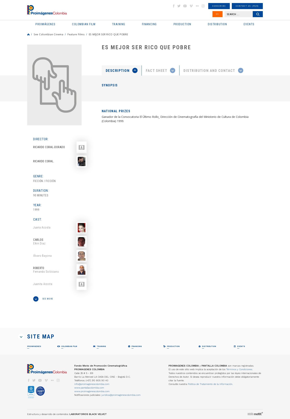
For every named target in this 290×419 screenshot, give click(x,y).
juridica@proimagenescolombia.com (121, 395)
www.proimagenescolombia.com (92, 391)
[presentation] (122, 70)
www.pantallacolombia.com (89, 387)
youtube (185, 5)
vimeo (191, 5)
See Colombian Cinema (48, 34)
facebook (173, 5)
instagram (203, 5)
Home (28, 35)
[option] (54, 85)
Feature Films (76, 34)
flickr (197, 5)
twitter (179, 5)
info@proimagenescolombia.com (91, 384)
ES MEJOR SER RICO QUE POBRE (108, 34)
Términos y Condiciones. (239, 369)
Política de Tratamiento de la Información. (210, 384)
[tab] (122, 70)
